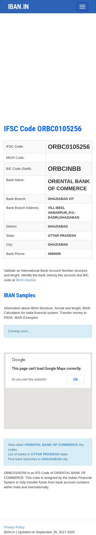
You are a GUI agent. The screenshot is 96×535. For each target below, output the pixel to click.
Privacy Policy (14, 527)
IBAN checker (26, 280)
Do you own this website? (29, 379)
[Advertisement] (48, 66)
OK (75, 379)
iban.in (18, 6)
